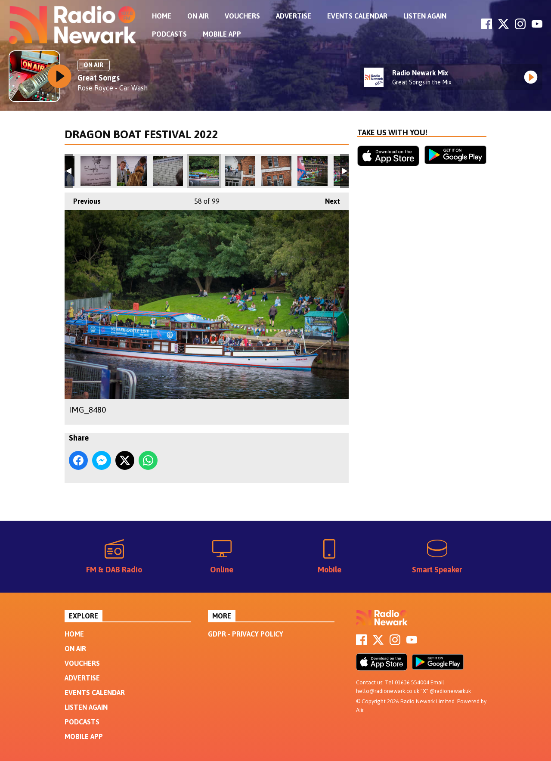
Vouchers (242, 16)
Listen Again (424, 16)
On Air (198, 16)
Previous (83, 199)
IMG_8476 (132, 171)
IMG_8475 (95, 171)
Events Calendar (357, 16)
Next (328, 199)
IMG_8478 (168, 171)
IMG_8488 (312, 171)
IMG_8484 (276, 171)
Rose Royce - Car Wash (112, 88)
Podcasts (169, 34)
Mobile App (222, 34)
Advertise (293, 16)
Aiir (359, 710)
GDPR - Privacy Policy (245, 634)
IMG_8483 (240, 171)
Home (161, 16)
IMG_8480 (204, 171)
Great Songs (98, 77)
